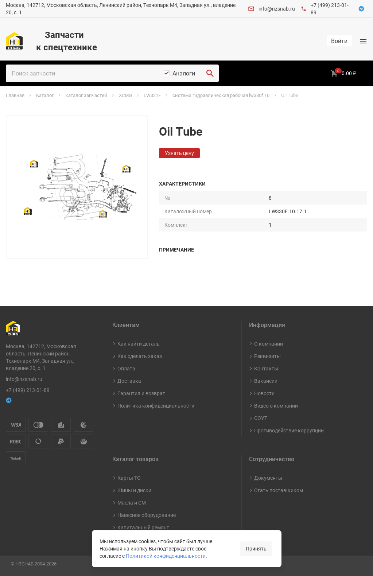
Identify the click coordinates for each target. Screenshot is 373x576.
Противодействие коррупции (289, 430)
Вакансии (265, 380)
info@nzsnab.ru (277, 8)
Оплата (126, 368)
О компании (268, 343)
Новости (264, 393)
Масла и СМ (131, 502)
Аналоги (183, 73)
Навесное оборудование (146, 514)
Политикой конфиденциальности (166, 555)
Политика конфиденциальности (155, 405)
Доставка (129, 380)
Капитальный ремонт (143, 527)
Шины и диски (134, 490)
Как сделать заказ (139, 356)
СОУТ (260, 418)
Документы (268, 477)
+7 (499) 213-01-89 (28, 389)
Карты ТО (129, 477)
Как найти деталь (138, 343)
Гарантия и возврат (141, 393)
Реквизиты (267, 356)
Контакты (266, 368)
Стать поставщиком (278, 490)
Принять (256, 548)
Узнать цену (179, 152)
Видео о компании (276, 405)
